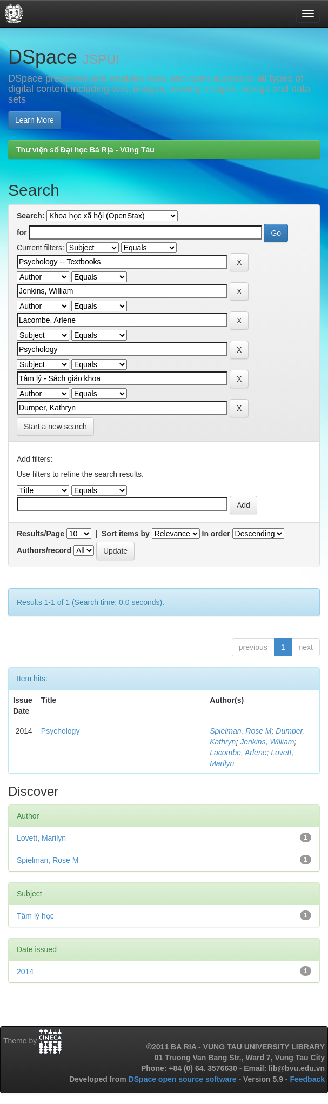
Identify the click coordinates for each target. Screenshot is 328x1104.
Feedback (307, 1079)
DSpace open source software (184, 1079)
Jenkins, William (267, 741)
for (22, 232)
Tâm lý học (35, 916)
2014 (25, 971)
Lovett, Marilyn (41, 838)
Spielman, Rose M (240, 731)
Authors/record (44, 550)
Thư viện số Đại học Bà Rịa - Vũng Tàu (85, 149)
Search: (30, 215)
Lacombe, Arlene (238, 752)
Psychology (60, 731)
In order (216, 533)
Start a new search (55, 426)
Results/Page (40, 533)
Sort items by (126, 533)
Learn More (34, 120)
